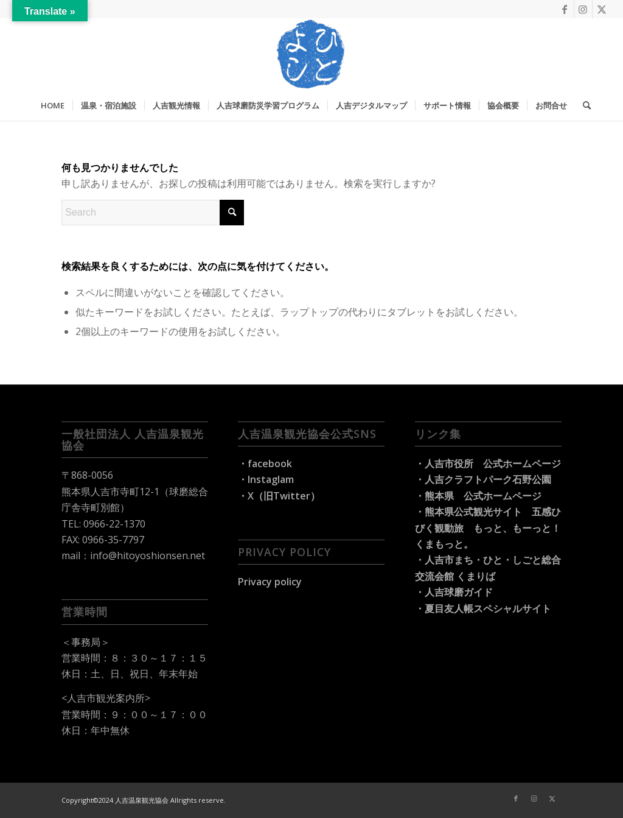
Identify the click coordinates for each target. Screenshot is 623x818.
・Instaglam (266, 479)
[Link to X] (602, 9)
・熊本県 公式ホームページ (478, 495)
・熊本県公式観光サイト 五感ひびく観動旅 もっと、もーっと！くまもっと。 (488, 528)
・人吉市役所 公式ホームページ (488, 463)
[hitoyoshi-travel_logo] (311, 54)
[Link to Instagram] (583, 9)
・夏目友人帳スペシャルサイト (483, 608)
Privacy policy (270, 581)
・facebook (265, 463)
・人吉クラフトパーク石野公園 (483, 479)
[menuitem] (52, 105)
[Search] (583, 105)
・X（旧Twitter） (279, 495)
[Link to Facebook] (565, 9)
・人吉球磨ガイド (454, 592)
